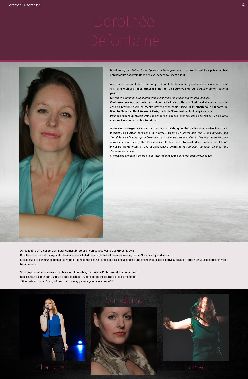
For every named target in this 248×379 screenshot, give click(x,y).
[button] (243, 5)
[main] (124, 31)
